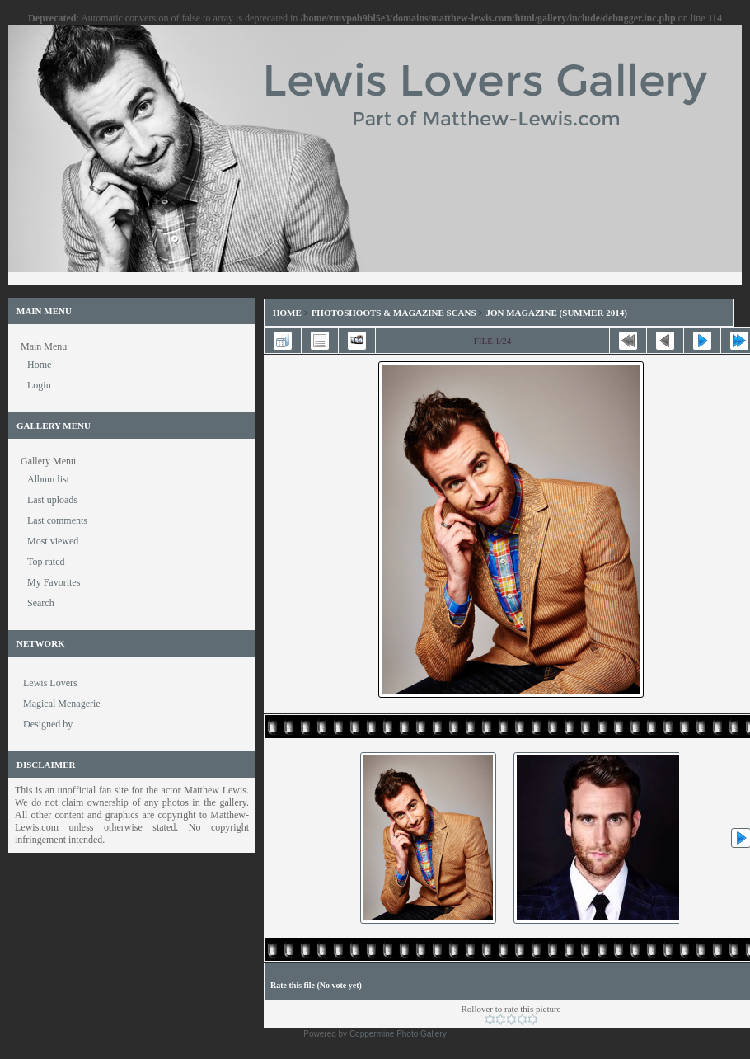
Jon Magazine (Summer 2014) (555, 313)
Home (287, 313)
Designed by (48, 724)
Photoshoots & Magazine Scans (394, 313)
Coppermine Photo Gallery (398, 1033)
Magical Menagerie (62, 703)
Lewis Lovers (50, 683)
